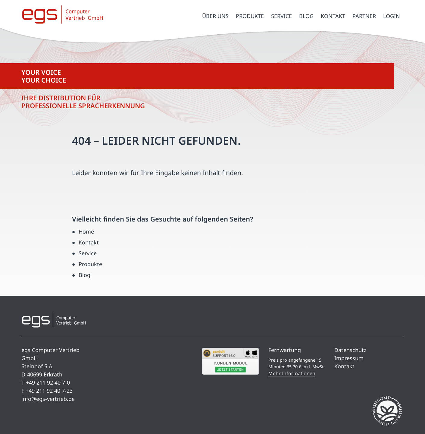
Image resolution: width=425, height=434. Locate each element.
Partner (364, 16)
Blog (306, 16)
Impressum (349, 358)
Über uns (215, 16)
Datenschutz (350, 350)
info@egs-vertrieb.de (48, 398)
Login (391, 16)
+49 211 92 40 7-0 (48, 382)
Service (281, 16)
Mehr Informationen (291, 373)
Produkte (250, 16)
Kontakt (333, 16)
